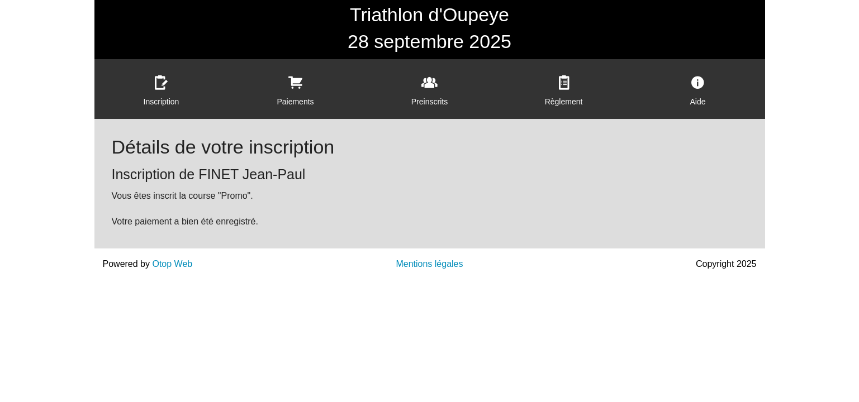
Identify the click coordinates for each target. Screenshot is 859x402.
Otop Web (172, 264)
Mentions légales (429, 264)
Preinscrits (429, 101)
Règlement (564, 101)
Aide (697, 101)
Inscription (161, 101)
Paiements (295, 101)
